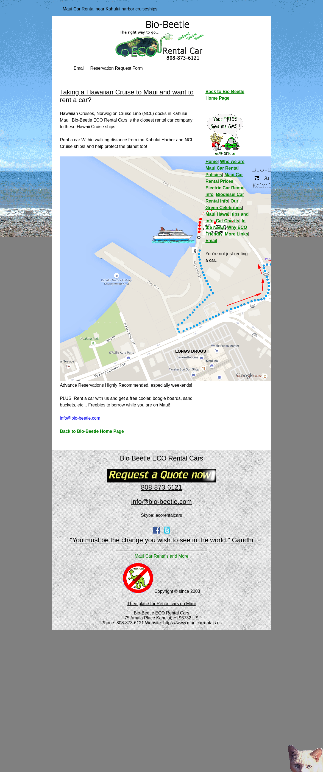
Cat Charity (227, 220)
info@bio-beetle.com (80, 418)
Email (79, 68)
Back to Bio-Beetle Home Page (92, 431)
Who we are (232, 161)
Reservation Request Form (116, 68)
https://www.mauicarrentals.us (192, 623)
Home (211, 161)
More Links (236, 234)
